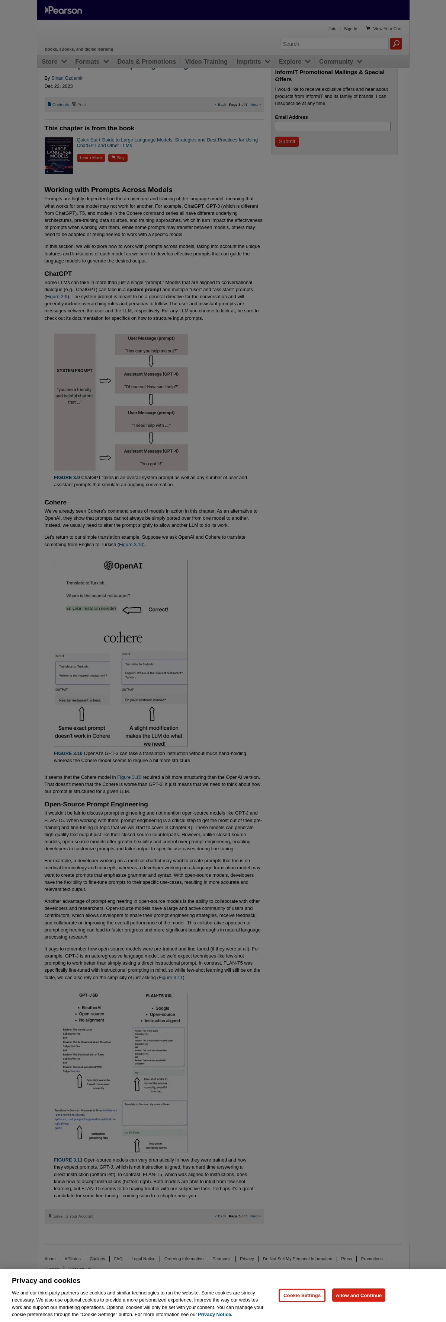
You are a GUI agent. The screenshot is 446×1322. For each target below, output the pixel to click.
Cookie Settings (302, 1295)
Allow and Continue (359, 1295)
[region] (223, 1295)
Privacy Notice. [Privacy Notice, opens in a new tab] (215, 1314)
